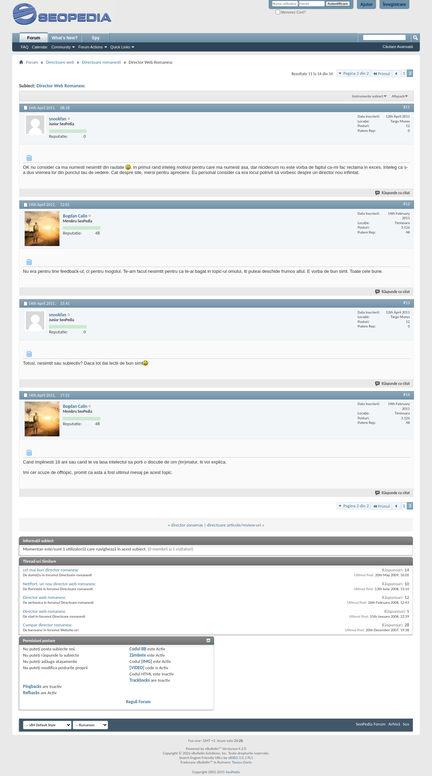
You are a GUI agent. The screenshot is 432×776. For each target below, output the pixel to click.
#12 (407, 203)
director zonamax (187, 525)
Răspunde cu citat (393, 193)
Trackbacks (140, 680)
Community (61, 47)
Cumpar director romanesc (47, 624)
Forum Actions (90, 47)
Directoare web (60, 62)
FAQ (24, 47)
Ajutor (366, 4)
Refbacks (31, 692)
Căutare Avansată (398, 47)
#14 (407, 394)
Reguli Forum (138, 701)
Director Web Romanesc (60, 86)
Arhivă (394, 724)
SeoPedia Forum (371, 724)
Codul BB (138, 648)
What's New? (65, 37)
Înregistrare (394, 4)
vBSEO (233, 757)
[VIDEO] (137, 667)
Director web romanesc (44, 597)
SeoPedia (233, 772)
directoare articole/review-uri (234, 525)
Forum (33, 37)
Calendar (40, 47)
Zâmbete (138, 655)
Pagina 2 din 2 (356, 73)
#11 (407, 107)
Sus (406, 724)
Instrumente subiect (367, 96)
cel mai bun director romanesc (51, 569)
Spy (95, 37)
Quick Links (120, 47)
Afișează (398, 96)
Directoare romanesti (101, 62)
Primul (381, 73)
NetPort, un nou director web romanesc (59, 583)
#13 (407, 302)
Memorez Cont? (291, 12)
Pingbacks (32, 686)
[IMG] (146, 661)
